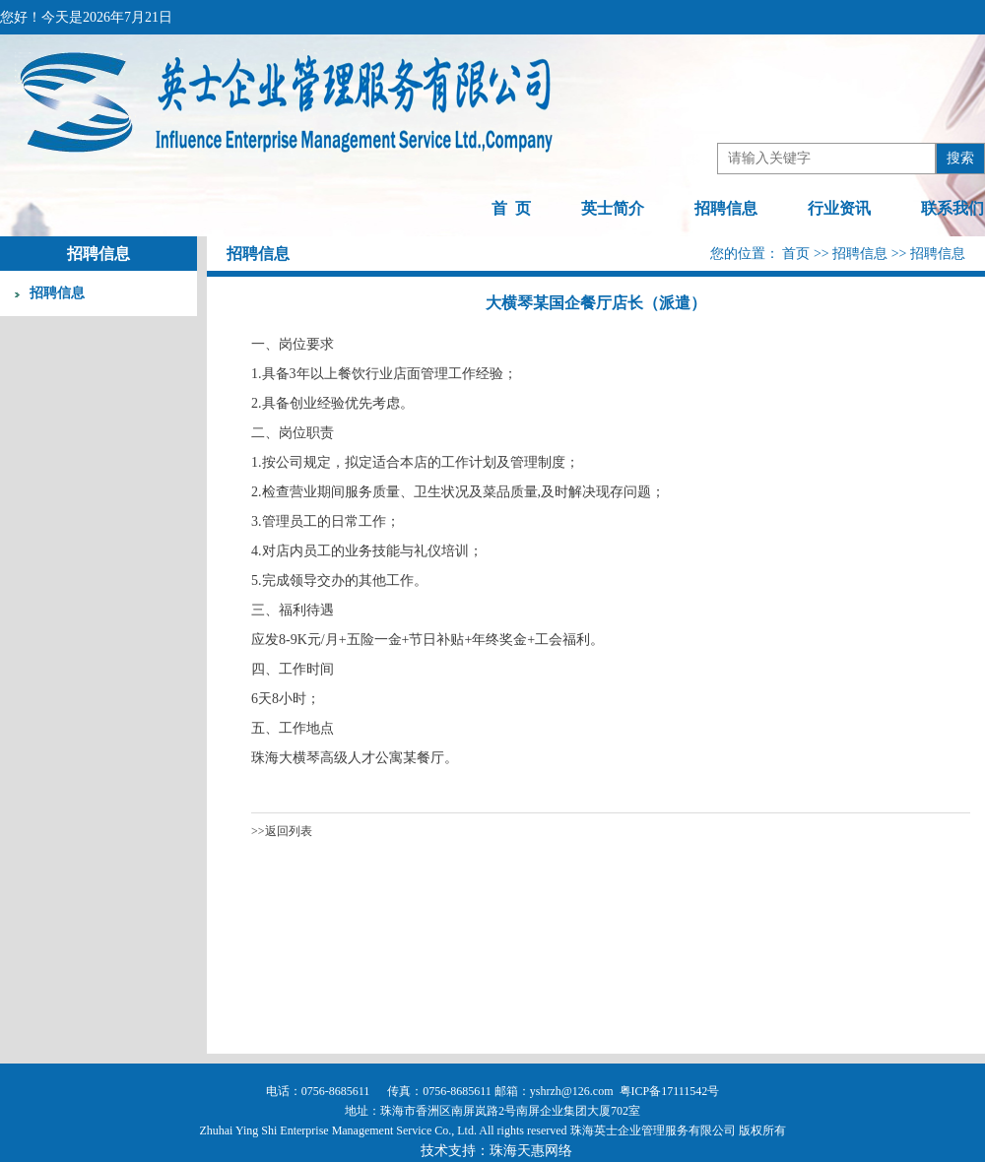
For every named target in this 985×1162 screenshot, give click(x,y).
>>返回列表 (281, 831)
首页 (798, 253)
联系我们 (952, 208)
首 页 (511, 208)
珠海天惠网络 (531, 1150)
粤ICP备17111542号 (670, 1091)
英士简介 (612, 208)
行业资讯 (839, 208)
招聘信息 (725, 208)
